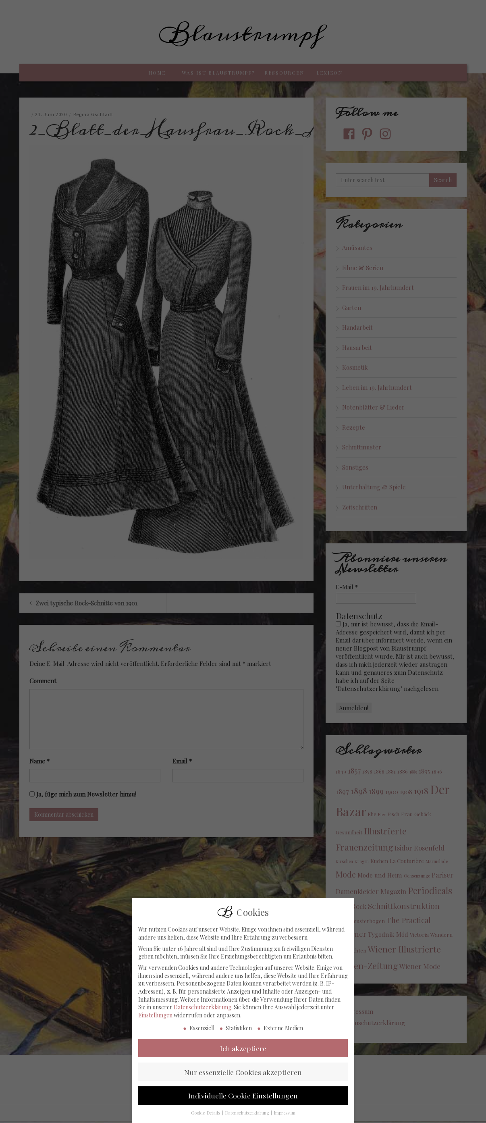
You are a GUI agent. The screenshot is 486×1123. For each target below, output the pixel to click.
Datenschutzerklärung (202, 1015)
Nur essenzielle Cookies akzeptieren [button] (243, 1079)
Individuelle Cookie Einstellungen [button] (243, 1103)
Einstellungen (155, 1023)
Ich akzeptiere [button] (243, 1056)
